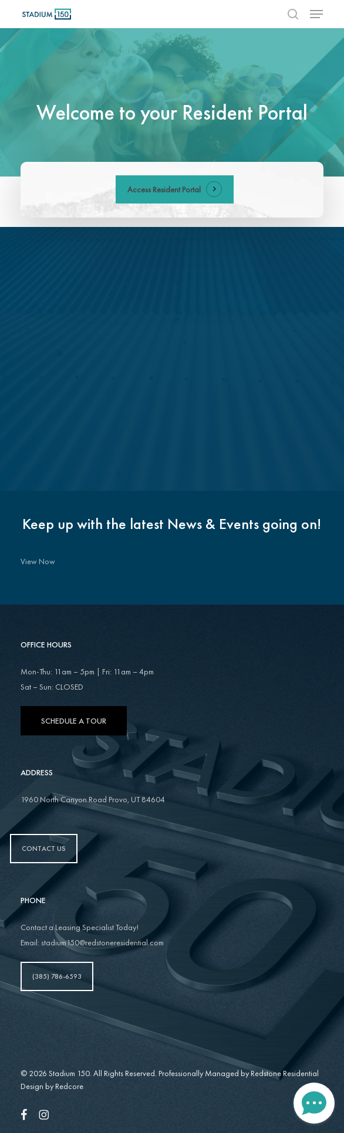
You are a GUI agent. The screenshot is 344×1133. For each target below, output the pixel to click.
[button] (316, 14)
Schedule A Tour (73, 720)
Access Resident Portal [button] (164, 189)
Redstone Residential (285, 1073)
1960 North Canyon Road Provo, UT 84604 (93, 799)
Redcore (69, 1086)
